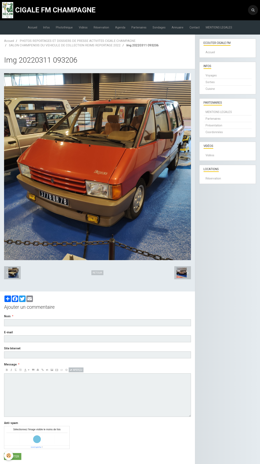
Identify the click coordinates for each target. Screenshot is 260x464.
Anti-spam (11, 423)
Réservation (101, 27)
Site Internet (12, 348)
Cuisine (210, 88)
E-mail (8, 332)
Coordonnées (214, 132)
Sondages (159, 27)
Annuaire (177, 27)
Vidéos (83, 27)
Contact (195, 27)
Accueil (32, 27)
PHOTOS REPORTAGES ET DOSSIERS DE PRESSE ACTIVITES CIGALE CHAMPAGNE (77, 41)
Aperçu (76, 369)
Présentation (214, 125)
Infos (46, 27)
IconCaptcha (36, 447)
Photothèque (64, 27)
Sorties (210, 82)
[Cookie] (8, 455)
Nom (7, 316)
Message (10, 364)
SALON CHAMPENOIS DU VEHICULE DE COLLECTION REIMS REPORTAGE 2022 (65, 45)
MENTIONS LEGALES (219, 27)
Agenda (120, 27)
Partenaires (138, 27)
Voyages (211, 75)
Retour (97, 272)
